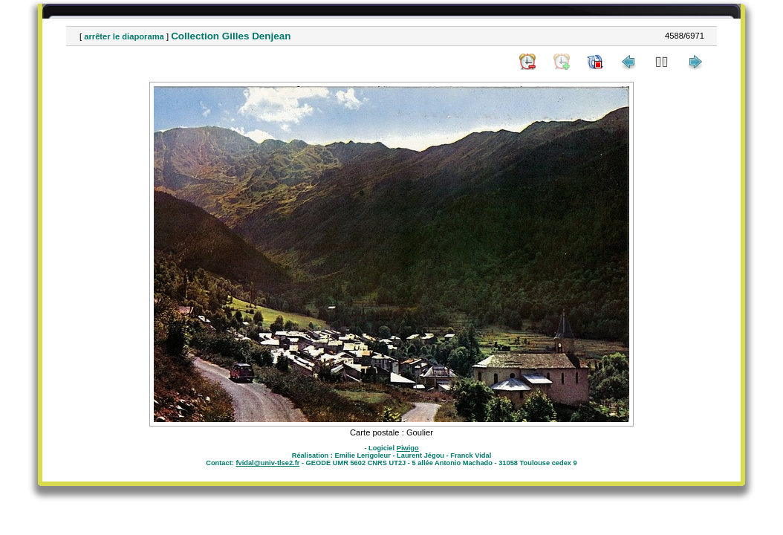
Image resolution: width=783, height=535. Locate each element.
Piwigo (408, 448)
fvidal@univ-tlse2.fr (267, 463)
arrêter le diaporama (124, 36)
